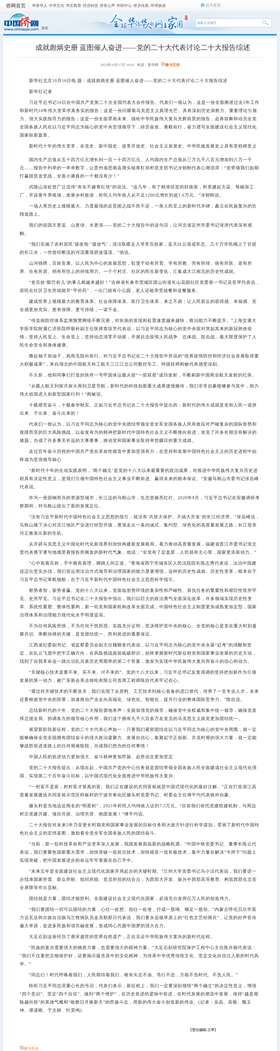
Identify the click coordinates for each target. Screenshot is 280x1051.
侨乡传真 (141, 5)
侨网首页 (16, 5)
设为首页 (213, 5)
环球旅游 (158, 5)
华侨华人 (39, 5)
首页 (45, 28)
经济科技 (90, 5)
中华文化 (56, 5)
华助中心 (124, 5)
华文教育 (73, 5)
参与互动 (172, 65)
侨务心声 (107, 5)
